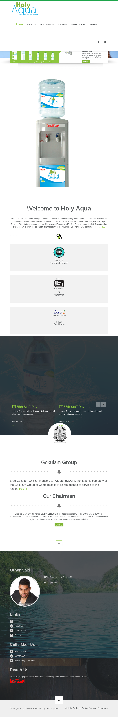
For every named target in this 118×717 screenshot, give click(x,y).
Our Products (47, 24)
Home (20, 24)
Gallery (18, 635)
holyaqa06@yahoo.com (25, 661)
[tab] (13, 53)
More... (101, 227)
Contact (94, 24)
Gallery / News (78, 24)
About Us (31, 24)
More (14, 425)
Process (63, 24)
